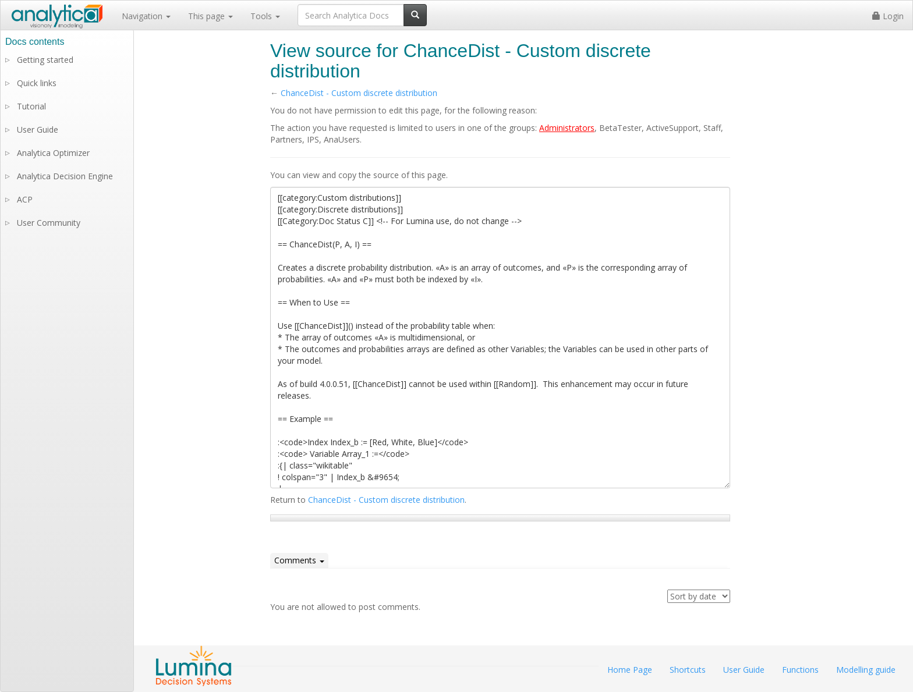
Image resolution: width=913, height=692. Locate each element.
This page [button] (210, 16)
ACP (25, 199)
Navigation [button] (146, 16)
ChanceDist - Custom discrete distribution (359, 92)
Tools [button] (265, 16)
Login (888, 16)
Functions (800, 669)
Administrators (566, 127)
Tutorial (31, 106)
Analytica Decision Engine (65, 176)
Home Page (629, 669)
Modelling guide (866, 669)
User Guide (37, 129)
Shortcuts (688, 669)
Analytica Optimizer (53, 152)
